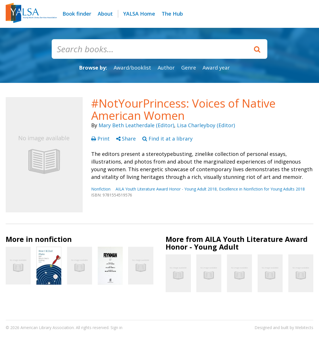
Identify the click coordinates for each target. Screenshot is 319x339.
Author (166, 67)
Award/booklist (132, 67)
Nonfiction (100, 189)
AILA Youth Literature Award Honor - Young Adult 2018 (166, 189)
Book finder (76, 13)
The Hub (172, 13)
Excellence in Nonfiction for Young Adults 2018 (262, 189)
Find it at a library (167, 138)
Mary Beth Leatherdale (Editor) (136, 125)
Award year (216, 67)
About (105, 13)
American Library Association (47, 327)
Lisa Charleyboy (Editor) (206, 125)
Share (126, 138)
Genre (188, 67)
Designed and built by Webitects (284, 327)
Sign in (116, 327)
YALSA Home (139, 13)
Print (101, 138)
